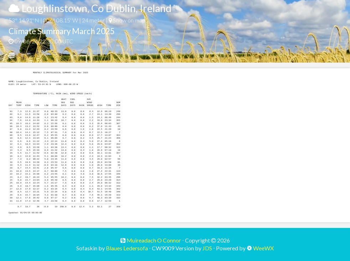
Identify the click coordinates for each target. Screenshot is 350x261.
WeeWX (263, 248)
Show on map (127, 20)
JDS (207, 248)
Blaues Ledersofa (127, 248)
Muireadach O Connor (153, 240)
